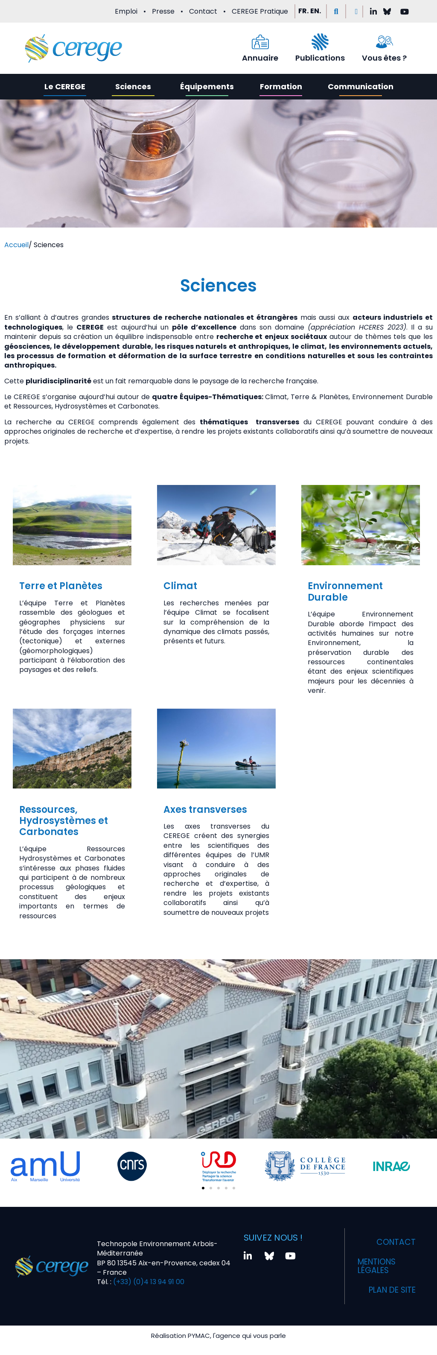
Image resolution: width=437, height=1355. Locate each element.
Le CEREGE (64, 86)
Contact (203, 11)
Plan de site (389, 1290)
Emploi (126, 11)
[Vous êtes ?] (384, 41)
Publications (320, 58)
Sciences (133, 86)
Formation (281, 86)
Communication (360, 86)
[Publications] (320, 41)
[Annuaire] (260, 41)
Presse (163, 11)
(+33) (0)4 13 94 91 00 (147, 1282)
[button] (336, 11)
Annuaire (260, 58)
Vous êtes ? (384, 58)
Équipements (207, 86)
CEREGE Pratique (260, 11)
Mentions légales (380, 1266)
